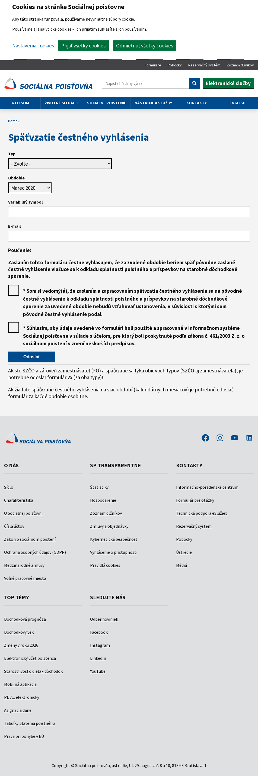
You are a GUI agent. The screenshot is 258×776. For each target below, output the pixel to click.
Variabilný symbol (25, 202)
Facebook (99, 632)
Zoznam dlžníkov (240, 65)
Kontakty (196, 102)
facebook (205, 438)
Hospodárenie (103, 500)
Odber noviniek (104, 619)
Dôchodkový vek (19, 632)
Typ (11, 153)
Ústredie (184, 552)
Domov (14, 120)
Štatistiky (99, 487)
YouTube (98, 671)
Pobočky (175, 65)
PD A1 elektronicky (21, 697)
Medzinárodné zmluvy (24, 565)
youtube (234, 438)
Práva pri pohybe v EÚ (24, 736)
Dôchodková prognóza (25, 619)
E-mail (14, 226)
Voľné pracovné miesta (25, 578)
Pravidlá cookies (105, 565)
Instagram (100, 645)
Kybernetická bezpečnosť (113, 539)
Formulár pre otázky (195, 500)
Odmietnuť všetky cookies (144, 45)
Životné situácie (62, 102)
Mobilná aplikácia (20, 684)
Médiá (181, 565)
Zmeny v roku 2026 (21, 645)
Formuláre (153, 65)
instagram (220, 438)
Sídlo (8, 487)
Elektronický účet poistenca (30, 658)
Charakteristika (18, 500)
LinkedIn (98, 658)
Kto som (20, 102)
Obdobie (16, 178)
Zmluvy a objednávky (109, 526)
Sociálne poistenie (106, 102)
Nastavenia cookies (33, 45)
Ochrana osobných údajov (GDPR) (35, 552)
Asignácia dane (17, 710)
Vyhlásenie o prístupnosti (113, 552)
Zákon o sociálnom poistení (30, 539)
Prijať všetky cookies (83, 45)
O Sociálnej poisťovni (23, 513)
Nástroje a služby (153, 102)
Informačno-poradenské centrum (207, 487)
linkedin (249, 438)
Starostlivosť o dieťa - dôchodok (33, 671)
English (238, 102)
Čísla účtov (14, 526)
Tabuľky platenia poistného (29, 723)
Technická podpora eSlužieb (202, 513)
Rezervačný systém (204, 65)
